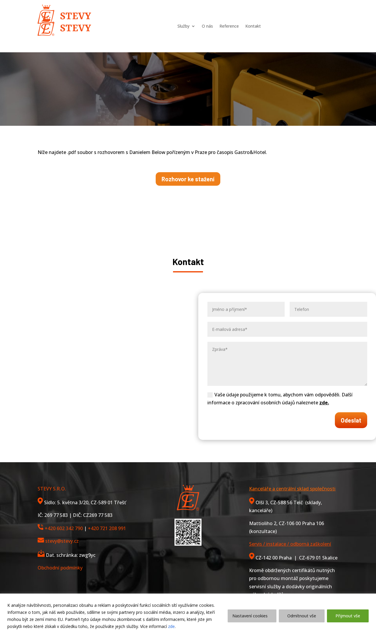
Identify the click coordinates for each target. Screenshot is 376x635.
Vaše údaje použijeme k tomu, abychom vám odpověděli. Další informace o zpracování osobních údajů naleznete (279, 398)
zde (171, 626)
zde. (324, 402)
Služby (175, 14)
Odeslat (351, 420)
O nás (204, 14)
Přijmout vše (347, 616)
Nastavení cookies (250, 616)
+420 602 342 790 (64, 528)
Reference (229, 14)
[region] (188, 614)
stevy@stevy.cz (62, 541)
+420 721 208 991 (107, 528)
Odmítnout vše (301, 616)
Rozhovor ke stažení (188, 178)
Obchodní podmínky (60, 567)
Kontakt (259, 14)
